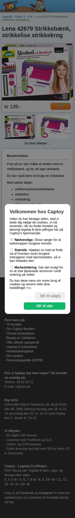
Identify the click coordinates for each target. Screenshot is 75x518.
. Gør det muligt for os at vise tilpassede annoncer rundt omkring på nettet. (36, 271)
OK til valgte (50, 296)
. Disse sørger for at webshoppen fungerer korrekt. (35, 241)
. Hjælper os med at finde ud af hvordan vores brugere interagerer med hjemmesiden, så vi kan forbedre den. (36, 255)
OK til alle (44, 306)
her (28, 288)
